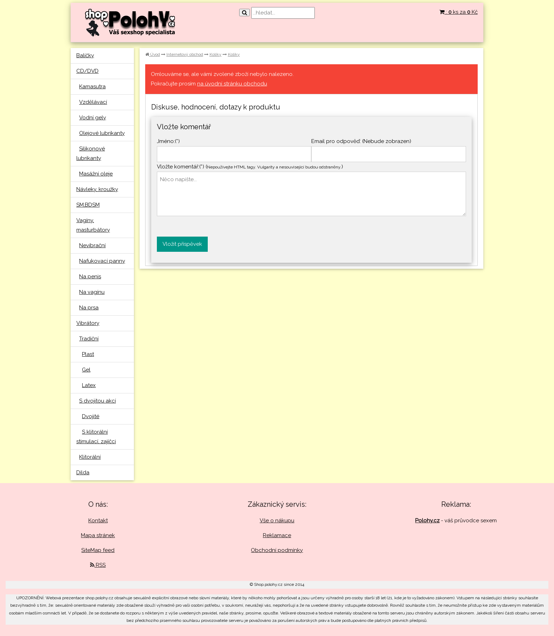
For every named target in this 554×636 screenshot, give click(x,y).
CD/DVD (87, 71)
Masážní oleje (96, 174)
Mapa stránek (98, 535)
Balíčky (85, 55)
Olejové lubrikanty (102, 133)
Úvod (152, 54)
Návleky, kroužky (97, 189)
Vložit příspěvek (182, 244)
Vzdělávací (93, 102)
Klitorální (90, 457)
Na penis (90, 276)
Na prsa (89, 307)
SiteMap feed (97, 550)
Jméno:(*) (168, 141)
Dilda (82, 472)
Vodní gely (92, 117)
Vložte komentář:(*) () (250, 167)
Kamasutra (92, 86)
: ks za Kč (459, 12)
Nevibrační (92, 245)
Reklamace (277, 535)
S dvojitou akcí (97, 401)
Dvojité (90, 416)
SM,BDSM (88, 205)
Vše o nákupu (277, 520)
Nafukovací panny (102, 261)
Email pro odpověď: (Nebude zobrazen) (361, 141)
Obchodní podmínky (277, 550)
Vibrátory (87, 323)
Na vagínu (92, 292)
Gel (86, 370)
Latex (89, 385)
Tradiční (89, 338)
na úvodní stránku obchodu (232, 84)
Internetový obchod (184, 54)
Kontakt (98, 520)
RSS (98, 565)
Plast (88, 354)
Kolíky (216, 54)
